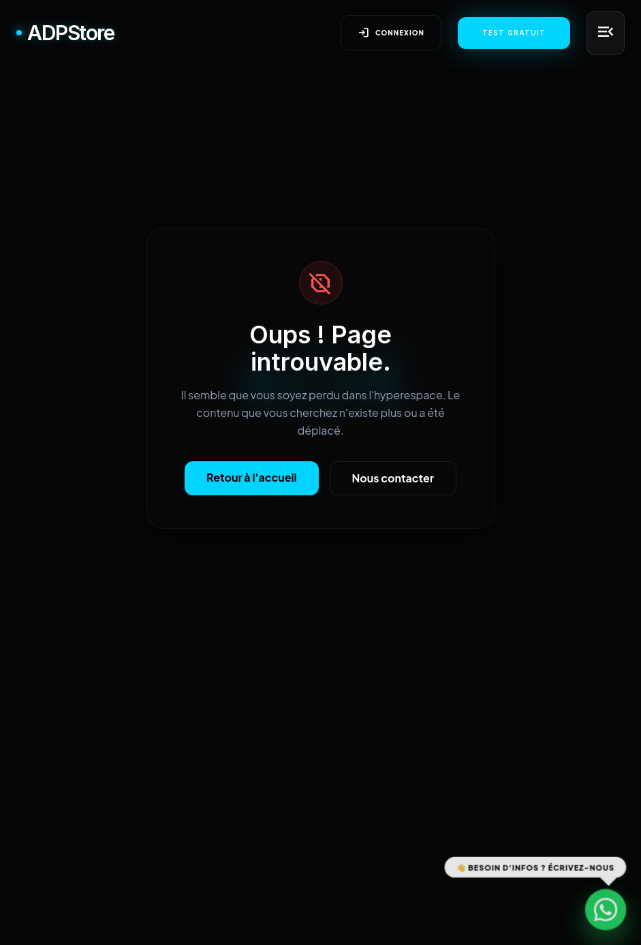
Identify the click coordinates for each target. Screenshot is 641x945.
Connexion (391, 32)
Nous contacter (393, 478)
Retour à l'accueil (251, 477)
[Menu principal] (606, 33)
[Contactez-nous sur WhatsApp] (605, 909)
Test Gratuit (514, 33)
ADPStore (65, 32)
